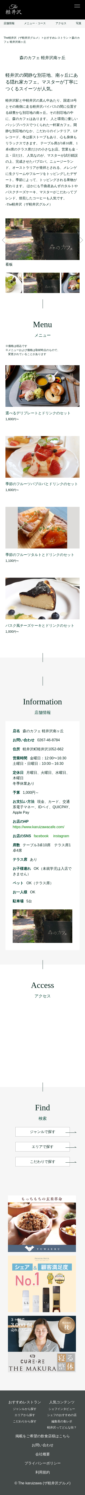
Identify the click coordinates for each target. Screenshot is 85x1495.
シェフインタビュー (62, 1409)
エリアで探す (42, 1147)
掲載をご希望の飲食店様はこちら (42, 1436)
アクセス (61, 23)
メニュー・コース (35, 23)
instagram (61, 836)
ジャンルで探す (42, 1132)
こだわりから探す (24, 1421)
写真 (78, 23)
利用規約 (42, 1472)
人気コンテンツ (62, 1402)
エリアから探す (25, 1415)
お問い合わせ (42, 1445)
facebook (43, 836)
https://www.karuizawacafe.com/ (38, 827)
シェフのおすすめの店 (62, 1415)
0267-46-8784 (48, 740)
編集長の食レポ (61, 1421)
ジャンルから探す (24, 1409)
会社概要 (42, 1454)
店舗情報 (9, 23)
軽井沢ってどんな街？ (62, 1427)
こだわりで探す (42, 1162)
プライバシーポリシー (42, 1463)
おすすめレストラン (24, 1402)
